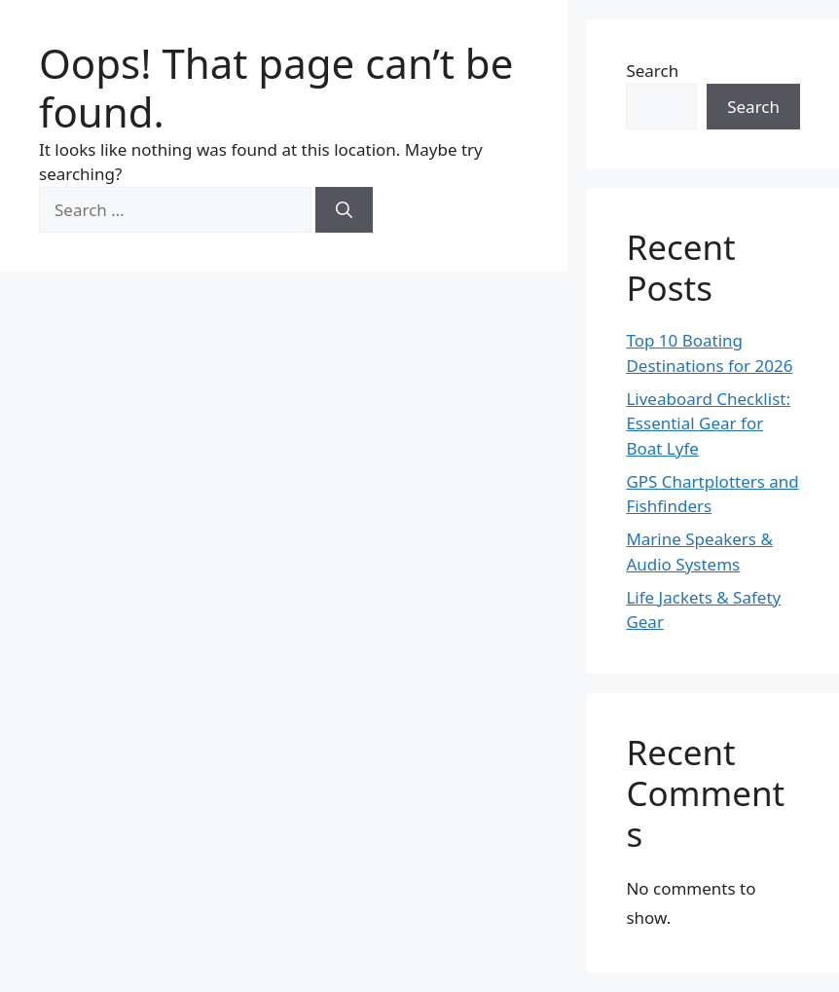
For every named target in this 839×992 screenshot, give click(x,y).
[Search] (344, 210)
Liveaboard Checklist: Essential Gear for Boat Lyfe (708, 423)
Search (652, 70)
